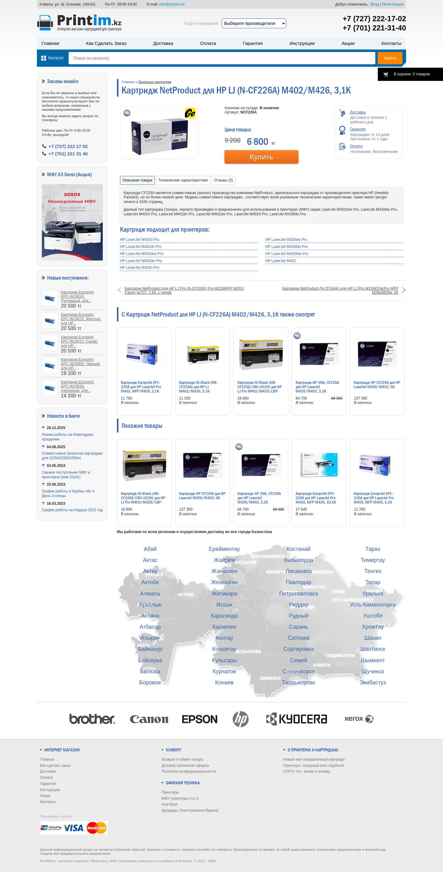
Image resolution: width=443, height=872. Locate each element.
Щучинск (373, 671)
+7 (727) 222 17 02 (68, 146)
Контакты (391, 43)
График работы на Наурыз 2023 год (72, 510)
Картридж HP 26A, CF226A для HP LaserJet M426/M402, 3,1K (317, 387)
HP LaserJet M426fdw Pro (287, 254)
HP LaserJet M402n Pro (139, 267)
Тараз (372, 549)
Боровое (150, 682)
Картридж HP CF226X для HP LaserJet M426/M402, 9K (377, 384)
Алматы (150, 594)
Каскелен (224, 627)
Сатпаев (298, 638)
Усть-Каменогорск (373, 605)
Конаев (224, 682)
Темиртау (373, 560)
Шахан (372, 638)
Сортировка (298, 649)
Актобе (150, 582)
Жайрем (224, 560)
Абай (150, 549)
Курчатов (224, 671)
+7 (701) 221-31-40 (374, 28)
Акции (347, 43)
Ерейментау (224, 549)
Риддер (298, 605)
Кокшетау (224, 649)
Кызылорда (298, 560)
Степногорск (299, 671)
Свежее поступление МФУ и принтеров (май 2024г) (66, 474)
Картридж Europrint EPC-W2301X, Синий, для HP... (79, 341)
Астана (150, 616)
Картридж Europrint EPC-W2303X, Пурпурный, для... (77, 296)
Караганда (224, 616)
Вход (375, 4)
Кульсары (224, 660)
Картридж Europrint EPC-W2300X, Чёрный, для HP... (80, 363)
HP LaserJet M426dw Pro (286, 239)
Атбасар (150, 627)
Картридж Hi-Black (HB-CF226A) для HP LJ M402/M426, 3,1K (198, 387)
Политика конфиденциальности (189, 771)
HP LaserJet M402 (280, 261)
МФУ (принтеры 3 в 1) (180, 798)
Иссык (225, 605)
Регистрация (393, 4)
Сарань (298, 627)
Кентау (224, 638)
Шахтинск (373, 649)
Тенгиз (372, 571)
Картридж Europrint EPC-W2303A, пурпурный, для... (77, 386)
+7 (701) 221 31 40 (68, 153)
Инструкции (302, 43)
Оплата (208, 43)
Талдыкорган (298, 682)
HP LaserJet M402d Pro (139, 239)
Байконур (150, 649)
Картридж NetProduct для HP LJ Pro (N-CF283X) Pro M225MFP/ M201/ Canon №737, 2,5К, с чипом (184, 290)
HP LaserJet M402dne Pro (141, 254)
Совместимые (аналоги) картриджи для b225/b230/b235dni (72, 455)
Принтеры (170, 792)
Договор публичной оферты (185, 765)
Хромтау (373, 627)
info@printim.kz (172, 4)
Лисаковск (298, 571)
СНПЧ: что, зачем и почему (306, 771)
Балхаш (150, 671)
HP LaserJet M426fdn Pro (286, 247)
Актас (150, 560)
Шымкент (373, 660)
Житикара (224, 594)
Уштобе (372, 616)
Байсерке (150, 660)
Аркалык (150, 605)
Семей (298, 660)
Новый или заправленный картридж (314, 759)
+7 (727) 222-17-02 (374, 18)
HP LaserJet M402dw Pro (141, 261)
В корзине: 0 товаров (412, 74)
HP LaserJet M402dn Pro (141, 247)
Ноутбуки (169, 804)
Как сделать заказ (106, 43)
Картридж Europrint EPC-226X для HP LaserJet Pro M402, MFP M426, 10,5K (316, 498)
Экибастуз (373, 682)
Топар (372, 582)
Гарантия (253, 43)
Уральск (372, 594)
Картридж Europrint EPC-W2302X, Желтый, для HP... (81, 319)
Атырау (150, 638)
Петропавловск (298, 594)
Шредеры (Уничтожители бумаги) (190, 810)
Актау (150, 571)
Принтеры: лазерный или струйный (313, 765)
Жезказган (224, 582)
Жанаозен (224, 571)
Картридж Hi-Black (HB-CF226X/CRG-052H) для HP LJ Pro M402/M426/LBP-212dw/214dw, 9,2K (259, 389)
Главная (50, 43)
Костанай (299, 549)
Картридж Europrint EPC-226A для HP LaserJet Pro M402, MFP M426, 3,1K (141, 387)
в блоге (72, 416)
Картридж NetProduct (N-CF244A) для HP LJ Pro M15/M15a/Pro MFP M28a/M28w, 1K (340, 290)
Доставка (163, 43)
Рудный (299, 616)
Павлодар (298, 582)
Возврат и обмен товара (182, 759)
